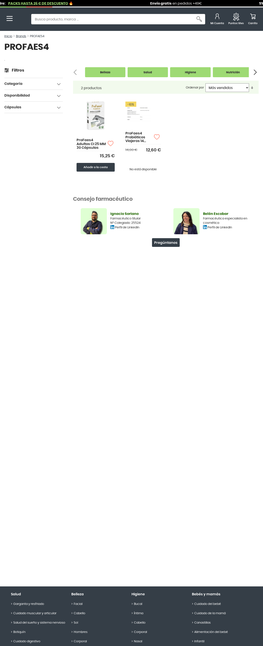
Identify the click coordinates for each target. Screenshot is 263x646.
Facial (78, 604)
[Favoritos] (236, 19)
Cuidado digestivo (26, 641)
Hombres (80, 632)
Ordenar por (195, 87)
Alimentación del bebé (211, 632)
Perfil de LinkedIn (127, 227)
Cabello (79, 613)
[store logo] (21, 19)
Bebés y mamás (206, 594)
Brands (21, 36)
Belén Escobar (215, 214)
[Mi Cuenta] (217, 19)
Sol (76, 622)
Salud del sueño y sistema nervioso (39, 622)
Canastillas (202, 622)
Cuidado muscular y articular (34, 613)
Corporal (80, 641)
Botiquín (19, 632)
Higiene (138, 594)
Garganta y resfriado (28, 604)
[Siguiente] (256, 72)
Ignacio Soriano (124, 214)
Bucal (138, 604)
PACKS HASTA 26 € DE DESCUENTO (44, 3)
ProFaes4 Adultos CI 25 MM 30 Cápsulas (91, 143)
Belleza (77, 594)
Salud (16, 594)
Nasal (138, 641)
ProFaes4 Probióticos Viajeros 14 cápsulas (135, 137)
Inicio (8, 36)
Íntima (138, 613)
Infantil (199, 641)
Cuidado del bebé (207, 604)
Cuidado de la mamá (210, 613)
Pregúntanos (166, 242)
